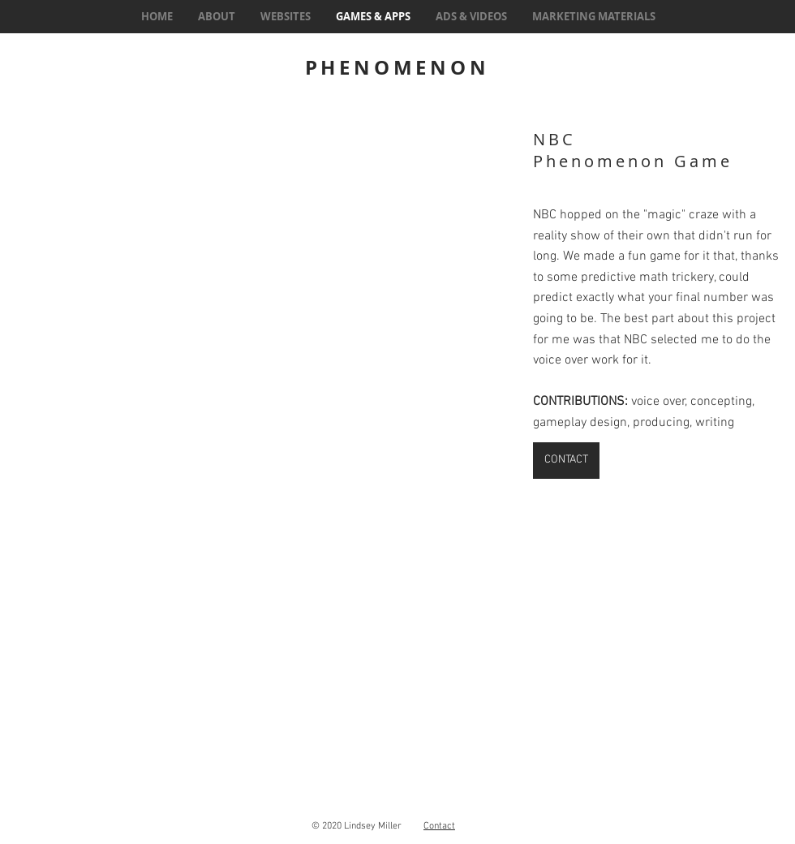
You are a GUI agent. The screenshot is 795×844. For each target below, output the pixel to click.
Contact (439, 826)
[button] (259, 279)
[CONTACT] (566, 460)
